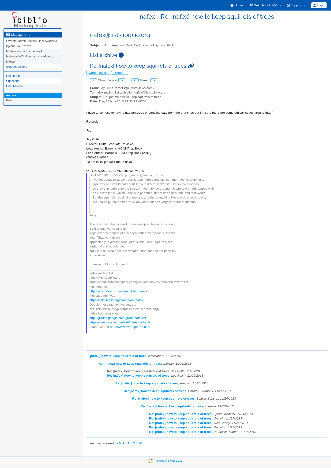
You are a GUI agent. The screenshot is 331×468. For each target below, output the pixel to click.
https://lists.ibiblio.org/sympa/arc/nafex (116, 300)
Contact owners (16, 66)
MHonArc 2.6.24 (130, 443)
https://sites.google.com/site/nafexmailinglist (120, 322)
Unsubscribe (14, 86)
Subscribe (13, 81)
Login (318, 5)
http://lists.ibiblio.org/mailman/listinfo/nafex (119, 291)
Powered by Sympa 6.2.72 (168, 461)
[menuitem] (236, 5)
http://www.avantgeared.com (130, 327)
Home (236, 5)
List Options (18, 35)
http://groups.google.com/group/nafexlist (118, 318)
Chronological (99, 73)
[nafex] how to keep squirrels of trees (118, 356)
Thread (119, 73)
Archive (11, 95)
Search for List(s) (263, 5)
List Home (13, 76)
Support (294, 5)
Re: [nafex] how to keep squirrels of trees (129, 363)
